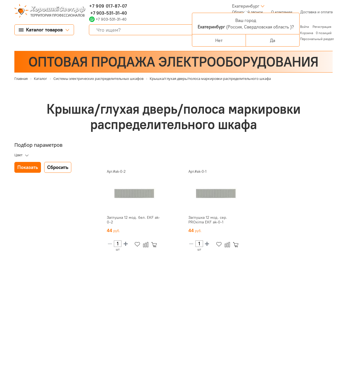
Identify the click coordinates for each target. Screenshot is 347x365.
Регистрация (322, 27)
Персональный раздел (317, 39)
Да (272, 40)
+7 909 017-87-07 (108, 6)
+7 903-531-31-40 (108, 13)
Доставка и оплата (316, 11)
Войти (305, 27)
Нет (219, 40)
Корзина (306, 33)
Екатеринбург (245, 6)
